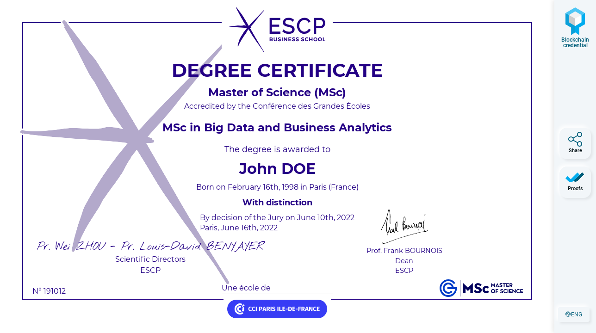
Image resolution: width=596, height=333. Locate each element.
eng (577, 316)
